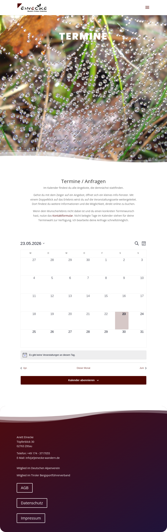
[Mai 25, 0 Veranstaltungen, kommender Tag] (34, 338)
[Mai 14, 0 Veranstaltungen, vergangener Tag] (88, 303)
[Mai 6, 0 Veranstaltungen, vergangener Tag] (70, 285)
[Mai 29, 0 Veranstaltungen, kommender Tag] (106, 338)
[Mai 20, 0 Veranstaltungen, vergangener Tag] (70, 321)
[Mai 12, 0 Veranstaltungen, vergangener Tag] (52, 303)
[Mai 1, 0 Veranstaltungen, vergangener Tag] (106, 267)
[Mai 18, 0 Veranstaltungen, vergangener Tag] (34, 321)
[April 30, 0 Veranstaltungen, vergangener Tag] (88, 267)
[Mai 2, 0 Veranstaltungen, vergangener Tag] (124, 267)
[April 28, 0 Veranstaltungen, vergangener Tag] (52, 267)
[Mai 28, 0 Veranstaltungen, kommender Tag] (88, 338)
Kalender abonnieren (81, 380)
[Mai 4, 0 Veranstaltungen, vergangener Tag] (34, 285)
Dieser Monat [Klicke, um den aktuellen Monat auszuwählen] (83, 368)
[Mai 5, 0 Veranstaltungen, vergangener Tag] (52, 285)
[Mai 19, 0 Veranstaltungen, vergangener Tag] (52, 321)
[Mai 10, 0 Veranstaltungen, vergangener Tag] (142, 285)
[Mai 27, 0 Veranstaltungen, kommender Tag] (70, 338)
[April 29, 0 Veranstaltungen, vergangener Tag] (70, 267)
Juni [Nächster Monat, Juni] (143, 368)
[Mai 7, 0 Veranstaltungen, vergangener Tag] (88, 285)
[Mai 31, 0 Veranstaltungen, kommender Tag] (142, 338)
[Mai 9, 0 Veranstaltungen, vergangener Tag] (124, 285)
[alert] (83, 355)
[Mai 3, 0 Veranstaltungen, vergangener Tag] (142, 267)
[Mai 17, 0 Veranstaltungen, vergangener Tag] (142, 303)
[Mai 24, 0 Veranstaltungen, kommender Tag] (142, 321)
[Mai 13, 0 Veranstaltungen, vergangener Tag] (70, 303)
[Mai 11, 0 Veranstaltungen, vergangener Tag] (34, 303)
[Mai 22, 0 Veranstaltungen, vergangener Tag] (106, 321)
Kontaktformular (63, 215)
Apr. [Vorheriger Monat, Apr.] (23, 368)
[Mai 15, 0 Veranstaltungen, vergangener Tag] (106, 303)
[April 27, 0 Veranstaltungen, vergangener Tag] (34, 267)
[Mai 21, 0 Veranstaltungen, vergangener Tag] (88, 321)
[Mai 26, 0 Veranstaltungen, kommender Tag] (52, 338)
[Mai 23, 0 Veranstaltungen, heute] (124, 321)
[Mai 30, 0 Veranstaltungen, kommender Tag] (124, 338)
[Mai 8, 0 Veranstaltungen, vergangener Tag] (106, 285)
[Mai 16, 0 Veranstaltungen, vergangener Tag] (124, 303)
